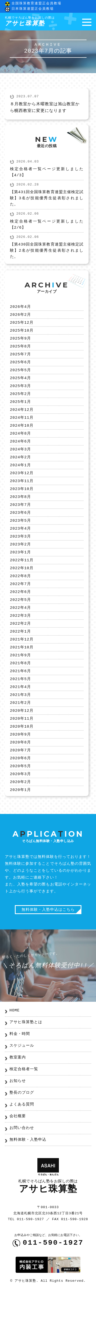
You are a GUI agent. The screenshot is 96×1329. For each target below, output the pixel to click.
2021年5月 (20, 705)
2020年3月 (20, 806)
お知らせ (17, 1115)
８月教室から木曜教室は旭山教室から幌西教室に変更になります (45, 109)
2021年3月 (20, 722)
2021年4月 (20, 713)
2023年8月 (20, 511)
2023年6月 (20, 528)
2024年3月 (20, 460)
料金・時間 (19, 1068)
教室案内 (17, 1092)
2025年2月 (20, 401)
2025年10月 (22, 334)
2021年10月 (22, 671)
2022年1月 (20, 654)
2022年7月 (20, 604)
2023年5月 (20, 536)
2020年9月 (20, 764)
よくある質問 (21, 1139)
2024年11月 (22, 427)
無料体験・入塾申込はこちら (48, 944)
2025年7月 (20, 359)
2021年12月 (22, 663)
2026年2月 (20, 317)
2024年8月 (20, 444)
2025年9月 (20, 342)
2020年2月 (20, 815)
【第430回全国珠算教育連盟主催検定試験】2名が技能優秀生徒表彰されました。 (47, 252)
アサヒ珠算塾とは (25, 1057)
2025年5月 (20, 376)
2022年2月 (20, 646)
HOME (14, 1045)
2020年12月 (22, 739)
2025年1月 (20, 410)
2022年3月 (20, 637)
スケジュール (21, 1080)
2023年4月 (20, 545)
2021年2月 (20, 730)
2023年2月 (20, 562)
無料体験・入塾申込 (27, 1174)
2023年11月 (22, 494)
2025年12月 (22, 326)
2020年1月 (20, 823)
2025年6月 (20, 368)
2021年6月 (20, 697)
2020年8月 (20, 772)
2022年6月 (20, 612)
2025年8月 (20, 351)
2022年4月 (20, 629)
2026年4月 (20, 309)
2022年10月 (22, 587)
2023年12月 (22, 486)
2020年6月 (20, 789)
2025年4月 (20, 385)
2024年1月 (20, 477)
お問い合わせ (21, 1162)
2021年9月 (20, 680)
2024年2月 (20, 469)
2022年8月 (20, 595)
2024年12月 (22, 418)
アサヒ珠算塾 (30, 22)
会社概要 (17, 1151)
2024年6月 (20, 452)
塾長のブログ (21, 1127)
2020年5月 (20, 798)
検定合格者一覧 (23, 1104)
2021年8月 (20, 688)
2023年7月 (20, 519)
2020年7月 (20, 781)
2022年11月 (22, 578)
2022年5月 (20, 621)
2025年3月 (20, 393)
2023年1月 (20, 570)
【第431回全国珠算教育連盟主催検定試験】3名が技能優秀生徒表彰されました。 (47, 200)
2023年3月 (20, 553)
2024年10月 (22, 435)
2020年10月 (22, 756)
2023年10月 (22, 503)
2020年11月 (22, 747)
